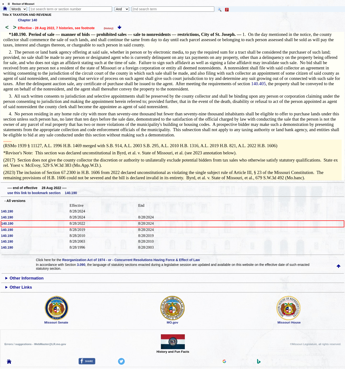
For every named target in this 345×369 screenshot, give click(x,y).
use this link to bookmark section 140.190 (42, 193)
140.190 (7, 211)
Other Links (21, 287)
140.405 (258, 83)
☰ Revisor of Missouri (19, 4)
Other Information (27, 278)
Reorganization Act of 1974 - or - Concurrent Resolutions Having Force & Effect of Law (131, 260)
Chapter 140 (27, 20)
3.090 (81, 265)
